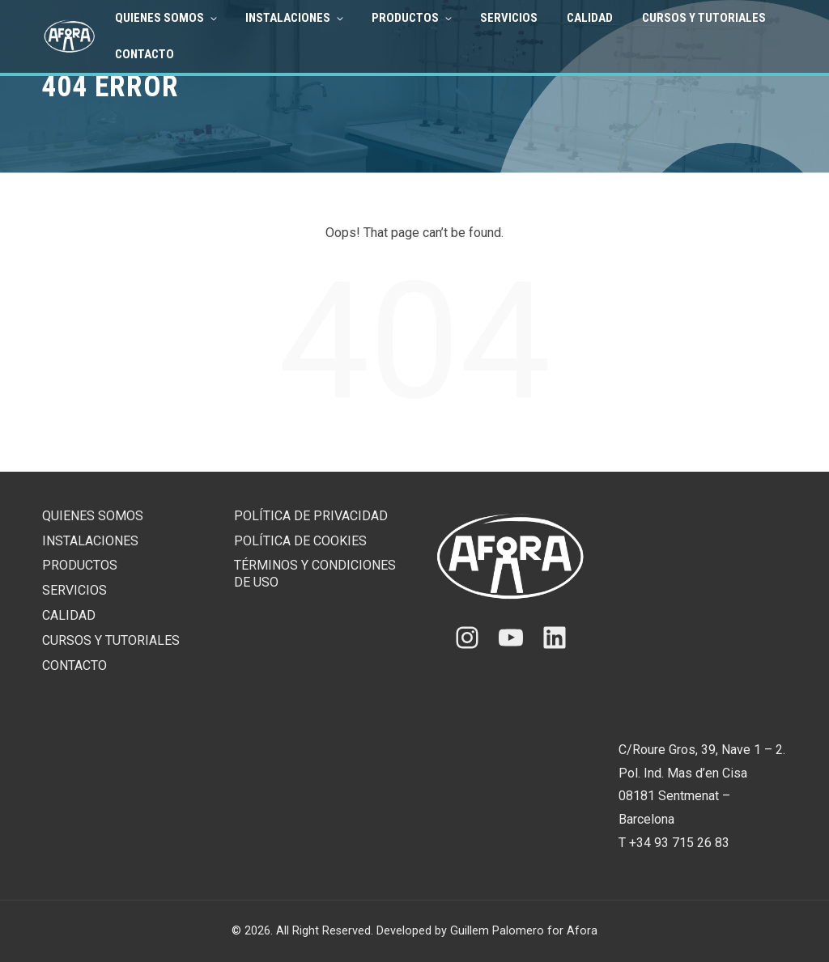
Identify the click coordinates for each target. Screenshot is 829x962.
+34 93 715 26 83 (679, 842)
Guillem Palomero (497, 931)
